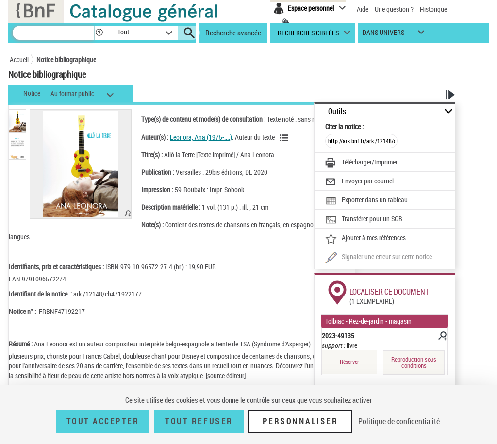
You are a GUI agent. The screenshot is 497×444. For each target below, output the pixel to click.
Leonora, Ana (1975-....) (201, 137)
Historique (433, 9)
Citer (344, 126)
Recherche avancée (233, 32)
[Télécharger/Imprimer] (361, 163)
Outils (337, 111)
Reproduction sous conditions (413, 362)
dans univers (383, 35)
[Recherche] (53, 33)
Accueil (19, 59)
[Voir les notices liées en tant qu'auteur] (285, 138)
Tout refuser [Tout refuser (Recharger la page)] (198, 421)
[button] (99, 33)
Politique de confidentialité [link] (399, 421)
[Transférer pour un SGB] (363, 220)
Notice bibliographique (66, 59)
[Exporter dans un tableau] (366, 201)
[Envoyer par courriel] (359, 182)
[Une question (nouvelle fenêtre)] (378, 257)
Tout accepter (102, 421)
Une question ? (394, 9)
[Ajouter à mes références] (365, 239)
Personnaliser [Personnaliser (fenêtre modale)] (300, 421)
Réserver (349, 361)
